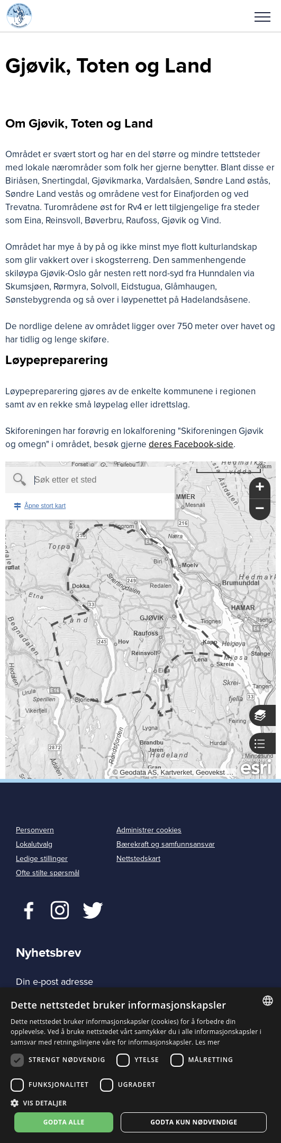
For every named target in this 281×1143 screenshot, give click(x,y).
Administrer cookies (149, 830)
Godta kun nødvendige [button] (193, 1122)
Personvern (35, 830)
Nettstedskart (138, 858)
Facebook (26, 909)
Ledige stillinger (42, 858)
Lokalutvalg (34, 844)
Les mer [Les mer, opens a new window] (207, 1042)
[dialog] (140, 1065)
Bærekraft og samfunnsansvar (165, 844)
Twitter (59, 909)
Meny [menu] (262, 16)
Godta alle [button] (64, 1122)
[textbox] (71, 480)
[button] (262, 16)
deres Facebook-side (191, 444)
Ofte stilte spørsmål (47, 872)
